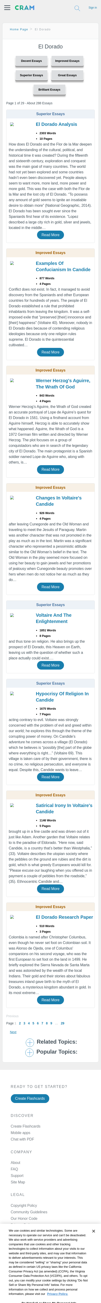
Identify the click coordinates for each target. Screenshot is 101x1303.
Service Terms (22, 1231)
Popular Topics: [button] (56, 1052)
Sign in (93, 7)
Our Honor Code (24, 1218)
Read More (50, 235)
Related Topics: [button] (57, 1042)
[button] (7, 7)
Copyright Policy (24, 1206)
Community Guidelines (29, 1212)
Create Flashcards (30, 1098)
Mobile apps (20, 1133)
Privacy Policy (22, 1225)
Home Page (19, 29)
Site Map (18, 1182)
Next (13, 1032)
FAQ (14, 1169)
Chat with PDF (22, 1139)
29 (62, 1023)
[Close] (94, 1242)
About (15, 1163)
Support (17, 1176)
